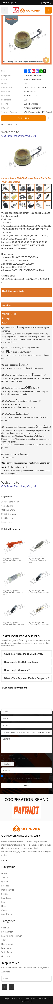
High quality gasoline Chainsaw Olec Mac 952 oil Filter (13, 592)
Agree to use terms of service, (21, 777)
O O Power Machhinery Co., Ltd (18, 136)
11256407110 (7, 506)
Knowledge (6, 898)
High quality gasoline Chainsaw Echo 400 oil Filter (13, 623)
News (3, 906)
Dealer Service (7, 890)
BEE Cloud (28, 1001)
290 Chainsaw (7, 518)
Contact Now (23, 118)
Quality (4, 881)
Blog (3, 902)
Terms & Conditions (34, 778)
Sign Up (13, 2)
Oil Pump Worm (8, 510)
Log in (4, 2)
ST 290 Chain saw (9, 514)
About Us (5, 877)
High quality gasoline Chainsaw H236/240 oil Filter (37, 560)
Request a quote (48, 10)
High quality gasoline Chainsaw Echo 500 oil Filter (39, 591)
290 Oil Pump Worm (10, 501)
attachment (7, 764)
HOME (4, 873)
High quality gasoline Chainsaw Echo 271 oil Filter (39, 623)
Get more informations (15, 687)
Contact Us (6, 910)
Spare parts (6, 522)
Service (4, 894)
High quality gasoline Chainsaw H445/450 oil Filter (12, 560)
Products (5, 885)
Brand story (6, 914)
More (4, 860)
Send (26, 785)
